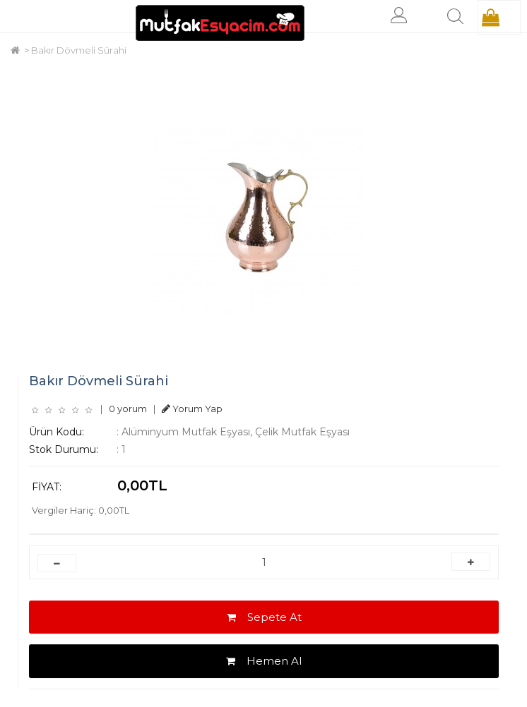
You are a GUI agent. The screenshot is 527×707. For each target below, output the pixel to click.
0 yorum (128, 408)
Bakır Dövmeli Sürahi (78, 50)
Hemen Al (264, 660)
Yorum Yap (192, 408)
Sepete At (264, 617)
